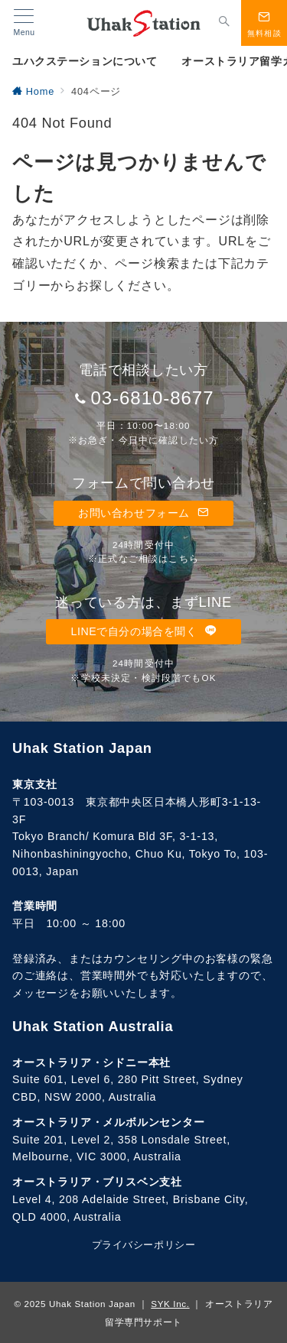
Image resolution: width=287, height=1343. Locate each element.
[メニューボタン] (24, 23)
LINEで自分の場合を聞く (143, 631)
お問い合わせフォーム (143, 513)
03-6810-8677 (152, 398)
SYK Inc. (170, 1304)
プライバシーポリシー (143, 1245)
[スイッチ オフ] (224, 23)
